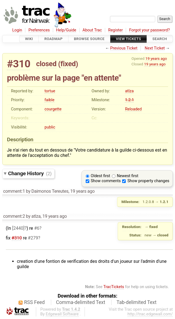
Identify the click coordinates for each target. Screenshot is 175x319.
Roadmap (53, 39)
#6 (37, 228)
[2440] (18, 228)
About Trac (92, 30)
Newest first (127, 176)
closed (46, 64)
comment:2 (14, 216)
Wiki (29, 39)
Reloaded (133, 109)
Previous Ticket (123, 48)
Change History (29, 173)
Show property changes (148, 181)
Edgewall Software (62, 314)
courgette (53, 109)
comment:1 (14, 191)
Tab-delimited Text (137, 302)
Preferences (39, 30)
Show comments (106, 181)
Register (115, 30)
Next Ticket (155, 48)
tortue (50, 91)
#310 (18, 64)
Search (159, 39)
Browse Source (89, 39)
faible (50, 100)
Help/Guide (66, 30)
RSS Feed (34, 302)
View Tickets (128, 39)
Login (17, 30)
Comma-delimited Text (80, 302)
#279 (33, 238)
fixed (68, 64)
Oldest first (100, 176)
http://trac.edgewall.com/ (150, 314)
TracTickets (113, 287)
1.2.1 (129, 100)
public (50, 127)
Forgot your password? (149, 30)
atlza (129, 91)
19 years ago (156, 58)
